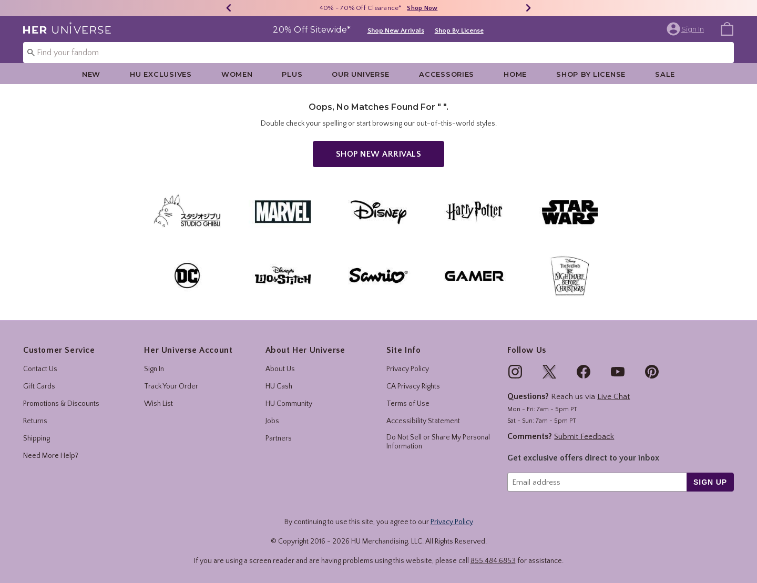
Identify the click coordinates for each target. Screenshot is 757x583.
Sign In (154, 369)
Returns (35, 421)
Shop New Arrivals (395, 30)
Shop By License (459, 30)
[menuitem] (727, 28)
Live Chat (613, 396)
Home (515, 74)
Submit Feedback (584, 436)
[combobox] (378, 52)
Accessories (446, 74)
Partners (278, 438)
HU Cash (278, 386)
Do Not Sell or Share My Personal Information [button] (438, 442)
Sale (665, 74)
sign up (710, 482)
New (91, 74)
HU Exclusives (160, 74)
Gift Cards (39, 386)
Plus (292, 74)
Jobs (272, 421)
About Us (280, 369)
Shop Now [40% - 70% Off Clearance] (422, 8)
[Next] (528, 8)
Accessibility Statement (423, 421)
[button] (686, 29)
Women (237, 74)
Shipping (36, 438)
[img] (515, 372)
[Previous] (229, 8)
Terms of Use (407, 404)
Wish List (158, 404)
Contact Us (40, 369)
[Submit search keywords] (31, 52)
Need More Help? (50, 456)
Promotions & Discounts (61, 404)
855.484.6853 (493, 561)
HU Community (288, 404)
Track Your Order (171, 386)
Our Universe (361, 74)
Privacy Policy (407, 369)
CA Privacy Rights (413, 386)
